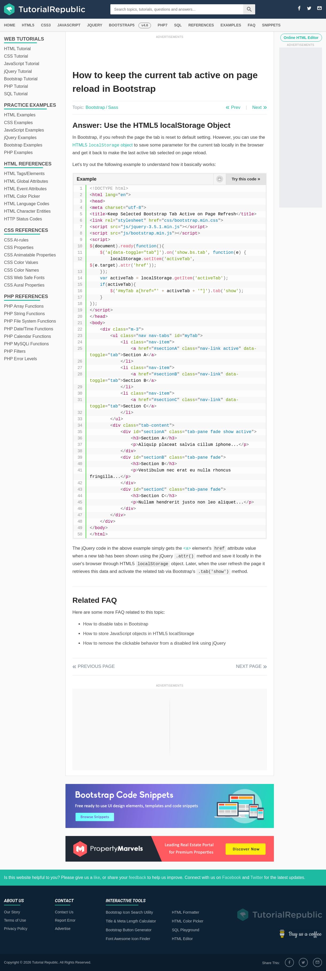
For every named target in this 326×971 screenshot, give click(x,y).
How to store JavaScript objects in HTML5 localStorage (138, 633)
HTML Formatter (185, 912)
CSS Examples (18, 122)
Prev (235, 107)
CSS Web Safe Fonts (24, 277)
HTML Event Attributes (25, 189)
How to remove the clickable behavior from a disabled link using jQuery (154, 643)
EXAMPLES (230, 25)
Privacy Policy (15, 928)
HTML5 (28, 25)
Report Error (65, 920)
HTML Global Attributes (26, 181)
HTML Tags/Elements (24, 173)
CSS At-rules (16, 240)
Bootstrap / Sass (102, 107)
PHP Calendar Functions (27, 336)
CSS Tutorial (16, 56)
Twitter (256, 877)
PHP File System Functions (30, 321)
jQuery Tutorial (18, 71)
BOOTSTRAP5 (122, 25)
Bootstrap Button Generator (129, 930)
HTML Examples (20, 115)
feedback (137, 877)
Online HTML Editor (301, 37)
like (97, 877)
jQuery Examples (20, 137)
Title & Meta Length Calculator (131, 921)
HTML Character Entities (27, 211)
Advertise (62, 928)
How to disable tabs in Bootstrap (115, 624)
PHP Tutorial (16, 86)
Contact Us (64, 912)
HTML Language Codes (26, 203)
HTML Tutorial (17, 48)
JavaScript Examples (24, 130)
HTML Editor (182, 939)
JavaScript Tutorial (21, 63)
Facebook (231, 877)
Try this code (246, 178)
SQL (178, 25)
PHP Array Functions (24, 306)
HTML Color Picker (22, 196)
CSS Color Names (21, 270)
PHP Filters (15, 351)
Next (257, 107)
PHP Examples (18, 152)
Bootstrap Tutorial (20, 79)
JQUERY (94, 25)
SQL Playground (185, 930)
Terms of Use (15, 920)
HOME (9, 25)
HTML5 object (102, 145)
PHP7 (163, 25)
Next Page (249, 666)
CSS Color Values (21, 262)
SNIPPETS (271, 25)
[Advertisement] (169, 51)
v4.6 (144, 25)
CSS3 (46, 25)
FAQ (251, 25)
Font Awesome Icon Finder (128, 939)
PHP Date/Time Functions (28, 329)
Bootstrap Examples (23, 145)
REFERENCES (201, 25)
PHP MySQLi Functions (26, 344)
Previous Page (96, 666)
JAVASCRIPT (68, 25)
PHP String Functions (24, 313)
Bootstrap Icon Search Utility (129, 912)
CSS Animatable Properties (30, 255)
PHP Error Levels (20, 358)
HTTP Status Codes (23, 219)
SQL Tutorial (16, 94)
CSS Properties (18, 247)
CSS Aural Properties (24, 285)
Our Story (12, 912)
